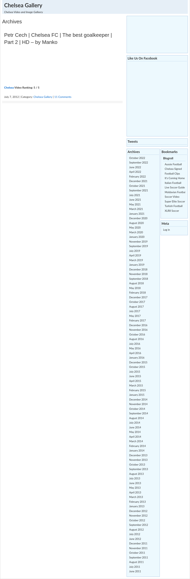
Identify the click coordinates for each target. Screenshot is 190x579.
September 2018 (138, 278)
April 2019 (135, 255)
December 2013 (138, 455)
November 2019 (138, 241)
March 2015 (136, 385)
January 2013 (136, 506)
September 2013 (138, 469)
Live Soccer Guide (175, 187)
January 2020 (136, 236)
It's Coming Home (175, 178)
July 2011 (134, 566)
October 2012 (137, 520)
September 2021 (138, 190)
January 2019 (136, 264)
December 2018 (138, 269)
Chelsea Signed (173, 168)
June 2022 (135, 167)
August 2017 (136, 306)
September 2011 (138, 557)
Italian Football (173, 182)
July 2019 (134, 250)
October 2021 (137, 185)
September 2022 (138, 162)
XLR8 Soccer (172, 210)
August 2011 (136, 562)
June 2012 (135, 538)
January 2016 (136, 357)
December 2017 (138, 297)
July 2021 (134, 195)
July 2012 (134, 534)
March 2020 (136, 232)
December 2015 (138, 362)
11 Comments (62, 96)
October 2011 (137, 552)
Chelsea (9, 87)
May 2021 (135, 204)
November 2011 (138, 548)
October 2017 (137, 301)
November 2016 (138, 329)
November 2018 (138, 274)
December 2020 (138, 218)
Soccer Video (172, 196)
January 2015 (136, 394)
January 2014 (136, 450)
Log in (166, 229)
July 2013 (134, 478)
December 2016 (138, 325)
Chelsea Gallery (23, 5)
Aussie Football (173, 164)
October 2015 (137, 366)
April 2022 (135, 171)
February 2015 (137, 390)
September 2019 (138, 246)
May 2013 (135, 487)
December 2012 (138, 511)
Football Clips (172, 173)
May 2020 (135, 227)
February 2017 (137, 320)
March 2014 (136, 441)
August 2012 (136, 529)
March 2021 (136, 209)
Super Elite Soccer (175, 201)
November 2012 (138, 515)
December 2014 (138, 399)
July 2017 (134, 311)
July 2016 (134, 343)
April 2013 (135, 492)
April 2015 (135, 381)
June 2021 (135, 199)
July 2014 (134, 422)
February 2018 (137, 292)
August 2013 (136, 473)
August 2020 (136, 223)
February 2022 (137, 176)
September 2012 (138, 524)
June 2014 (135, 427)
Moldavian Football (175, 192)
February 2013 (137, 501)
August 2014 (136, 418)
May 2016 (135, 348)
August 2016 (136, 339)
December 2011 (138, 543)
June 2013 (135, 483)
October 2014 (137, 408)
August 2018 (136, 283)
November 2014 (138, 404)
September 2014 (138, 413)
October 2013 (137, 464)
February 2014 (137, 446)
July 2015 (134, 371)
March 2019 (136, 260)
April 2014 (135, 436)
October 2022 (137, 158)
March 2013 (136, 497)
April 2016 (135, 353)
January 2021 (136, 213)
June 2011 (135, 571)
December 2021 (138, 181)
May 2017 (135, 315)
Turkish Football (173, 206)
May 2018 (135, 288)
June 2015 (135, 376)
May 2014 (135, 432)
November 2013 (138, 459)
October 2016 (137, 334)
